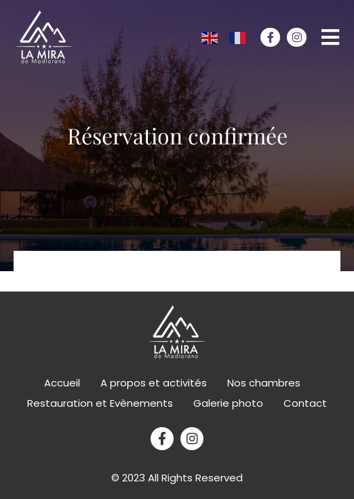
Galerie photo (228, 403)
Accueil (62, 383)
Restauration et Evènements (100, 403)
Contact (305, 403)
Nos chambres (263, 383)
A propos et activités (153, 383)
